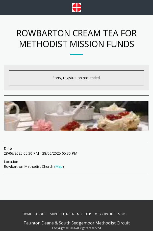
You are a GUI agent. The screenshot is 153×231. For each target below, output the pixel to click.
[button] (5, 7)
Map (59, 166)
